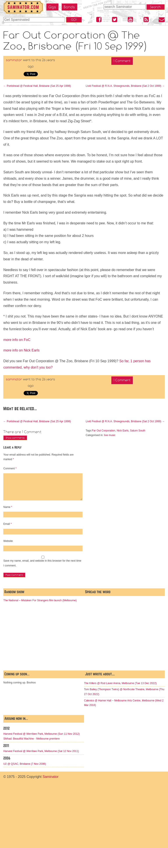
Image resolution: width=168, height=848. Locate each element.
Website (8, 541)
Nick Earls (122, 430)
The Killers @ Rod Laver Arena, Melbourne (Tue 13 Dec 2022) (120, 683)
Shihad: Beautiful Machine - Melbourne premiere (31, 738)
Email (7, 523)
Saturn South (137, 430)
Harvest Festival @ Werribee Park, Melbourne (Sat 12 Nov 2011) (41, 751)
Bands (69, 7)
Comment (9, 468)
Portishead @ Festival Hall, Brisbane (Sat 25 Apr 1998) (37, 85)
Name (7, 507)
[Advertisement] (124, 633)
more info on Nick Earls (21, 350)
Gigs (52, 7)
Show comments (15, 437)
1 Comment (122, 61)
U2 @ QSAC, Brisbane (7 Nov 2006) (24, 763)
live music (110, 435)
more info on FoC (16, 340)
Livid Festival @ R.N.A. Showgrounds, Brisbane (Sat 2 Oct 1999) (125, 85)
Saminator (50, 777)
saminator (14, 60)
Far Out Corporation (103, 430)
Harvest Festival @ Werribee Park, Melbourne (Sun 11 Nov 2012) (41, 733)
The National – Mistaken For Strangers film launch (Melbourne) (40, 600)
